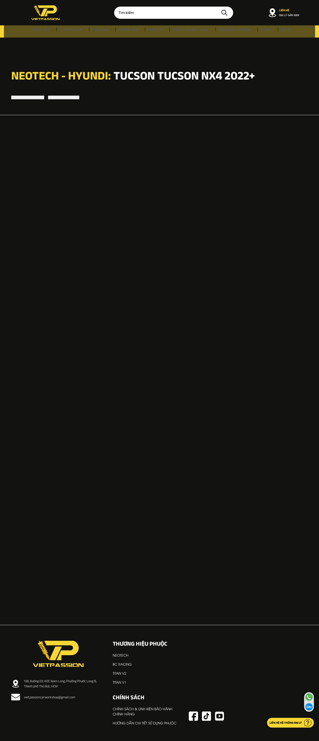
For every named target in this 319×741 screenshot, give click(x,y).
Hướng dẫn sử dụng (222, 31)
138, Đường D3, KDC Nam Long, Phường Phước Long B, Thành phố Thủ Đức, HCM (54, 683)
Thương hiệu (131, 31)
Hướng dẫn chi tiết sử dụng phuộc (144, 723)
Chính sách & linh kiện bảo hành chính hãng (142, 711)
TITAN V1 (119, 682)
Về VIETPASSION (84, 31)
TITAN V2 (119, 673)
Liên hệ (263, 31)
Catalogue (108, 31)
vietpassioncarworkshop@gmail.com (43, 697)
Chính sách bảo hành (183, 31)
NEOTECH (121, 655)
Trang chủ (59, 31)
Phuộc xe (153, 31)
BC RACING (122, 664)
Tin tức (248, 31)
